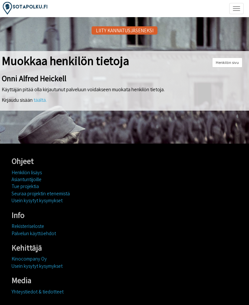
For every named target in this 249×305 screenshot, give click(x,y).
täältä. (40, 100)
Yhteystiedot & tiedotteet (38, 292)
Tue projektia (25, 186)
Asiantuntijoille (27, 179)
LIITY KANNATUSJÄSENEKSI (124, 30)
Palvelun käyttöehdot (34, 233)
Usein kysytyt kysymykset (37, 200)
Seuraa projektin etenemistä (41, 193)
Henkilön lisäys (27, 172)
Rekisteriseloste (28, 226)
